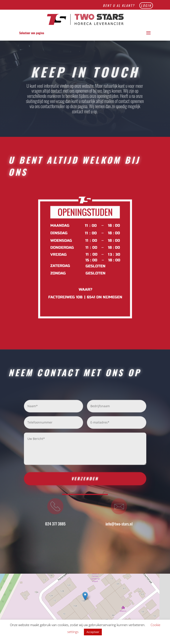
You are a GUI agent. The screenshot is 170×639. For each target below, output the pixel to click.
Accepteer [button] (93, 632)
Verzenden (85, 481)
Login (146, 5)
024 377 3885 (55, 526)
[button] (85, 596)
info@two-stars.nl (119, 526)
